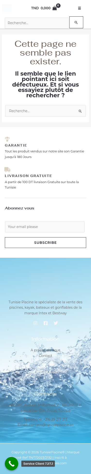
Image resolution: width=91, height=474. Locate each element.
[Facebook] (45, 323)
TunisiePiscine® (52, 452)
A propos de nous (45, 350)
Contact (45, 356)
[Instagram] (35, 323)
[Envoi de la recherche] (76, 22)
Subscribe (45, 242)
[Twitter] (56, 323)
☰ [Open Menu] (79, 8)
